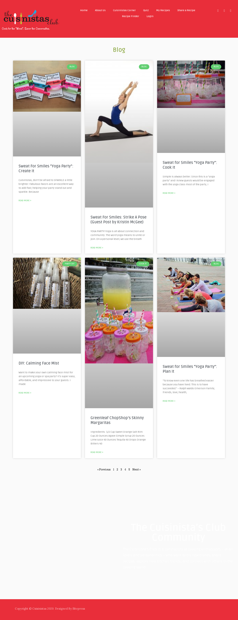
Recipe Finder (130, 16)
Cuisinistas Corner (124, 10)
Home (84, 10)
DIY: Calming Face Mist (39, 363)
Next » (136, 469)
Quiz (146, 10)
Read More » (25, 200)
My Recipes (163, 10)
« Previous (104, 469)
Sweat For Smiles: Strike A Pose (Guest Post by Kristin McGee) (119, 219)
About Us (100, 10)
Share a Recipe (186, 10)
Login (150, 16)
